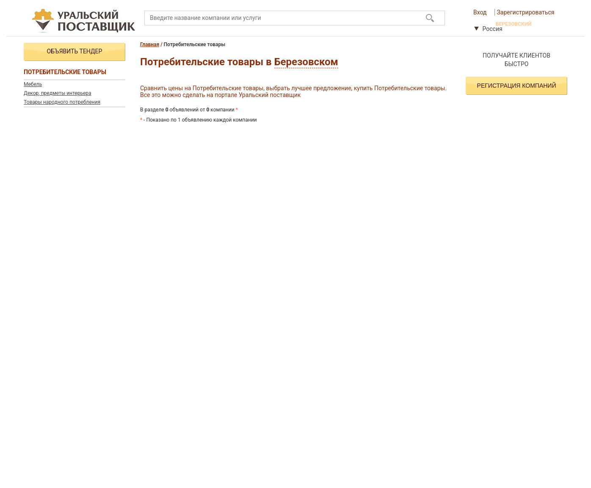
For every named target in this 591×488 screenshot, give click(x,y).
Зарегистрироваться (526, 12)
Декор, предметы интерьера (57, 93)
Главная (149, 44)
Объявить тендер (74, 51)
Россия (488, 28)
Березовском (306, 62)
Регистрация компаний (516, 85)
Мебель (33, 84)
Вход (479, 12)
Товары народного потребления (62, 102)
